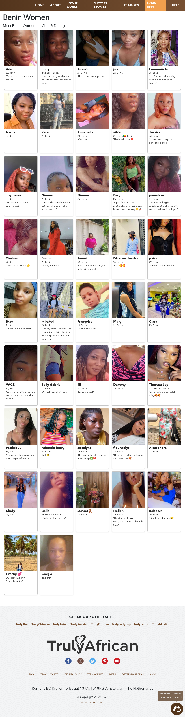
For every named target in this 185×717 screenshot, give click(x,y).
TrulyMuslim (160, 624)
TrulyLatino (141, 624)
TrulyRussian (79, 624)
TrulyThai (22, 624)
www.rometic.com (92, 702)
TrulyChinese (40, 624)
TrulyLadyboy (121, 624)
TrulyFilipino (100, 624)
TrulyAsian (60, 624)
